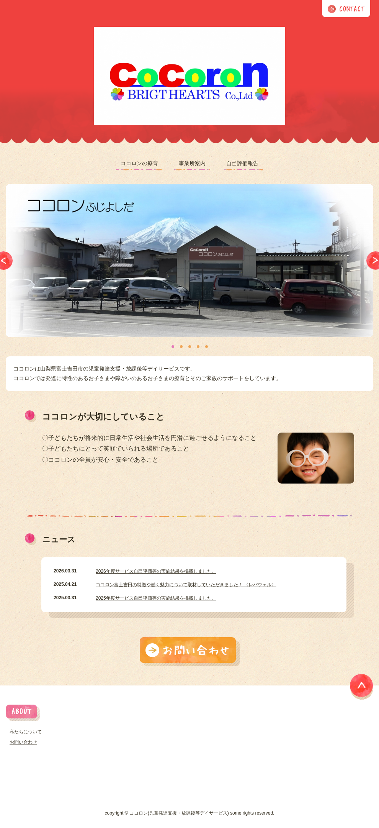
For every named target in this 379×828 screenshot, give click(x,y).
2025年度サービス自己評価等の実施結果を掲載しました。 (156, 598)
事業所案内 (192, 163)
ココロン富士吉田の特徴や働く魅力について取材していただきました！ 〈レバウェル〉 (186, 584)
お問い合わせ (23, 742)
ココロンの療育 (139, 163)
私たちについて (26, 732)
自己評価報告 (242, 163)
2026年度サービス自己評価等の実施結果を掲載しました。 (156, 571)
